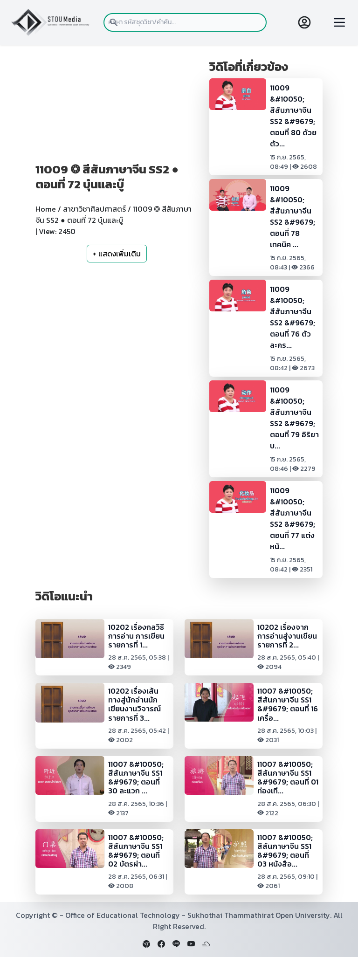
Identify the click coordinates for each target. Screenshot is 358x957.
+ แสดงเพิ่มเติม (117, 253)
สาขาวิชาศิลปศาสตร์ (94, 208)
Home (45, 208)
